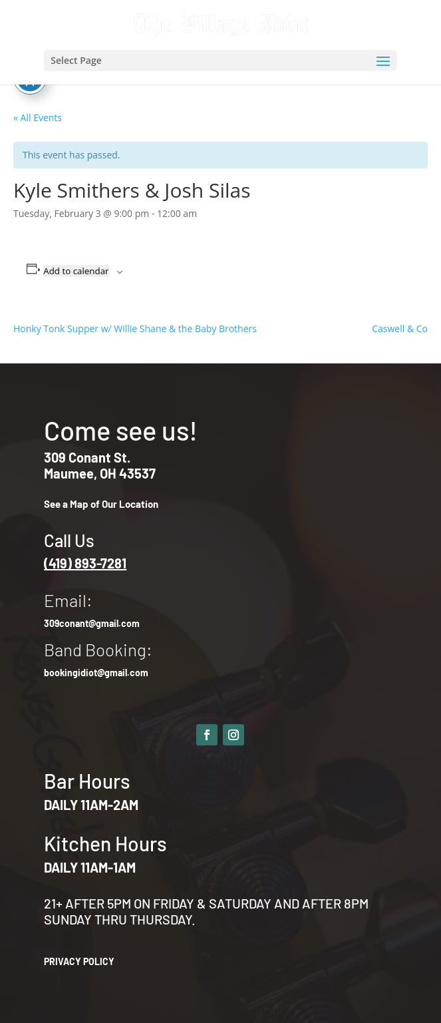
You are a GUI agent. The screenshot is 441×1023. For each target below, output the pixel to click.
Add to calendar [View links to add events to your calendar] (75, 271)
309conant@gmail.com (92, 623)
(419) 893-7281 (85, 563)
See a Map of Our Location (101, 504)
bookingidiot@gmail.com (96, 672)
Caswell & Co (400, 328)
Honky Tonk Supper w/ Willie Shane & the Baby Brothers (135, 328)
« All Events (37, 117)
